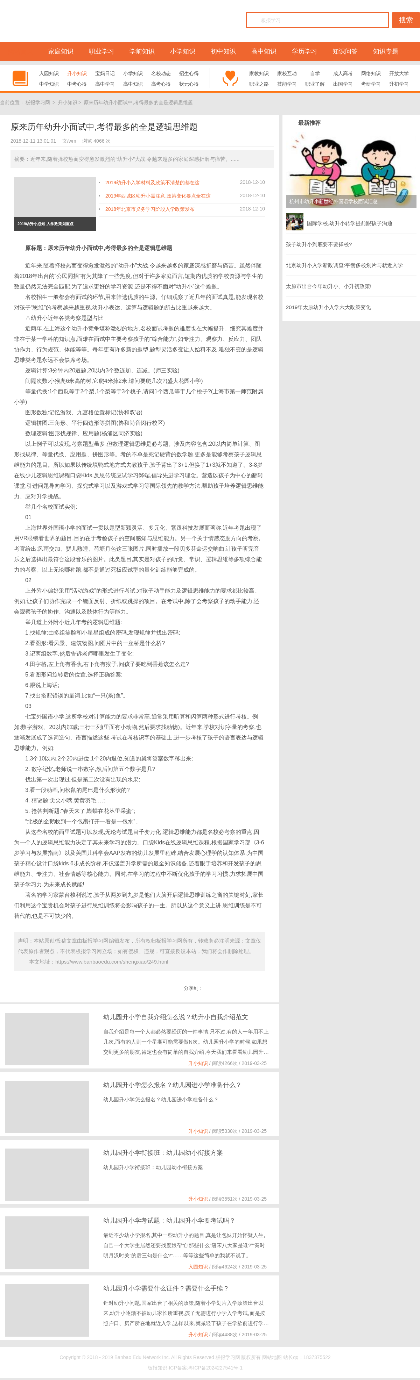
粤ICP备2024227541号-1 (215, 1368)
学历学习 (304, 51)
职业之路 (259, 84)
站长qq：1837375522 (306, 1357)
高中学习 (105, 84)
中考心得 (77, 84)
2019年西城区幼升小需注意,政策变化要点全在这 (158, 196)
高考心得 (161, 84)
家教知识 (259, 73)
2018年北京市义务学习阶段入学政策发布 (150, 209)
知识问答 (345, 51)
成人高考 (343, 73)
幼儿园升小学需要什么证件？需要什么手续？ (166, 1288)
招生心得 (189, 73)
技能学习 (287, 84)
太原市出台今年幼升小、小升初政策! (328, 286)
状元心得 (189, 84)
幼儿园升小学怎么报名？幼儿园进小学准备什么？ (172, 1084)
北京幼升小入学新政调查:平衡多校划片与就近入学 (344, 265)
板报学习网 (38, 102)
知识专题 (385, 51)
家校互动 (287, 73)
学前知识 (142, 51)
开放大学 (399, 73)
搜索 (406, 20)
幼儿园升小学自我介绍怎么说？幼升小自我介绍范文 (175, 1017)
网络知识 (371, 73)
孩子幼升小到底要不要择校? (319, 244)
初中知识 (223, 51)
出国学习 (343, 84)
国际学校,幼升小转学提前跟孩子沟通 (339, 221)
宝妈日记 (105, 73)
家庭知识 (61, 51)
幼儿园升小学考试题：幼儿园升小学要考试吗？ (169, 1220)
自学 (315, 73)
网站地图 (272, 1357)
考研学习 (371, 84)
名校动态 (161, 73)
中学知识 (49, 84)
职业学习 (101, 51)
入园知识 (49, 73)
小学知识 (182, 51)
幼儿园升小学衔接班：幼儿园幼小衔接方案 (163, 1152)
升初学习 (399, 84)
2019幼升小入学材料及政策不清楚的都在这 (152, 182)
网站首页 (20, 51)
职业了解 (315, 84)
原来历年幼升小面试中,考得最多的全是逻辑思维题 (138, 102)
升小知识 (77, 73)
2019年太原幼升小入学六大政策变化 (328, 307)
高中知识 (263, 51)
